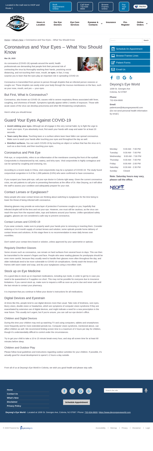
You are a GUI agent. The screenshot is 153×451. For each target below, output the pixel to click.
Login (148, 428)
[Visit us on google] (124, 77)
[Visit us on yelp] (131, 77)
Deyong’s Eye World (125, 84)
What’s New (13, 398)
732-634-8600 (116, 100)
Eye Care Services (74, 23)
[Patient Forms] (130, 62)
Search (146, 40)
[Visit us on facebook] (111, 77)
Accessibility (100, 428)
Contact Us (12, 394)
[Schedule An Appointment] (130, 49)
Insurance (111, 22)
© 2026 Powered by (18, 428)
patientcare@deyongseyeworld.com (126, 107)
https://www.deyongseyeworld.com (115, 412)
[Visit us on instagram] (118, 77)
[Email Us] (130, 69)
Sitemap (113, 428)
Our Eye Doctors (58, 23)
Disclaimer (12, 402)
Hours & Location (40, 23)
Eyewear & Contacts (93, 23)
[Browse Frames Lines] (130, 55)
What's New (17, 40)
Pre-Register (125, 23)
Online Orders (140, 23)
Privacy (125, 428)
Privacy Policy (14, 406)
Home (7, 40)
